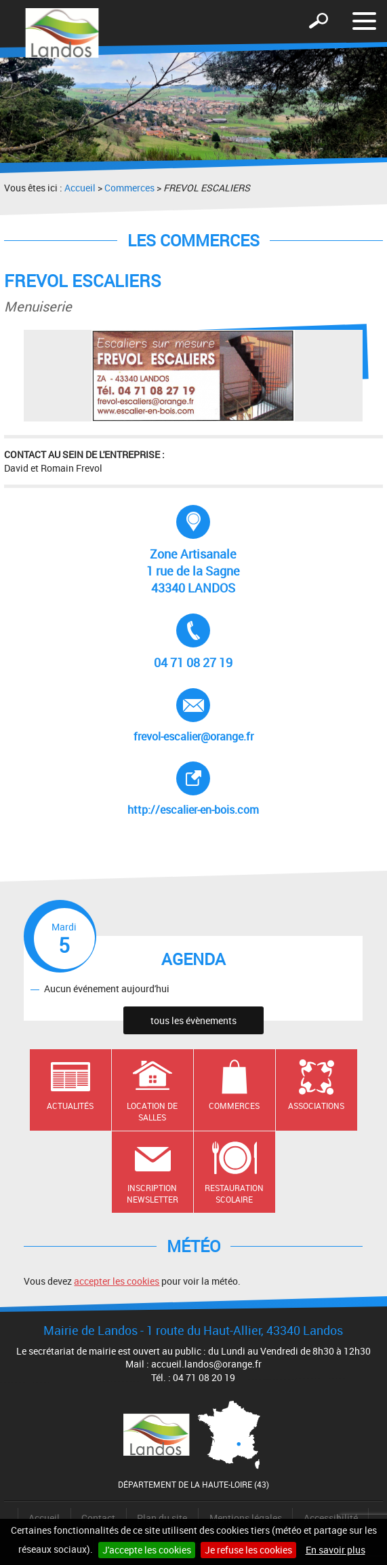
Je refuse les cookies (248, 1549)
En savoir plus (335, 1549)
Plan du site (162, 1517)
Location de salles (152, 1111)
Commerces (129, 187)
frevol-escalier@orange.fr (193, 716)
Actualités (70, 1105)
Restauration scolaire (234, 1193)
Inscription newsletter (152, 1193)
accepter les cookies (116, 1281)
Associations (316, 1105)
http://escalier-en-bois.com (200, 789)
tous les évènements (193, 1020)
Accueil (80, 187)
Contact (98, 1517)
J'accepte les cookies (146, 1549)
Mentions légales (245, 1517)
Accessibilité (331, 1517)
